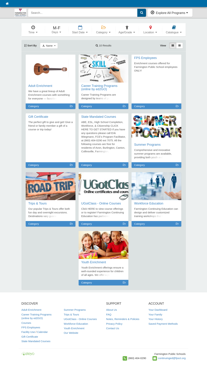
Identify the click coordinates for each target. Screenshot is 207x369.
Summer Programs (75, 309)
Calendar (42, 331)
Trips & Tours (71, 314)
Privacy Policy (114, 323)
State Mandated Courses (35, 341)
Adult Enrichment (31, 309)
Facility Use (28, 331)
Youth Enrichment (74, 328)
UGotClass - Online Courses (80, 319)
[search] (82, 13)
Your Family (155, 314)
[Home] (7, 3)
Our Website (71, 332)
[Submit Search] (141, 13)
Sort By (30, 45)
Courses (26, 322)
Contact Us (112, 328)
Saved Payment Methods (163, 323)
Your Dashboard (157, 309)
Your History (155, 319)
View (163, 45)
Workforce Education (76, 323)
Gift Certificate (29, 336)
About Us (111, 309)
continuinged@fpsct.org (172, 358)
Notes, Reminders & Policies (122, 319)
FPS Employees (30, 327)
